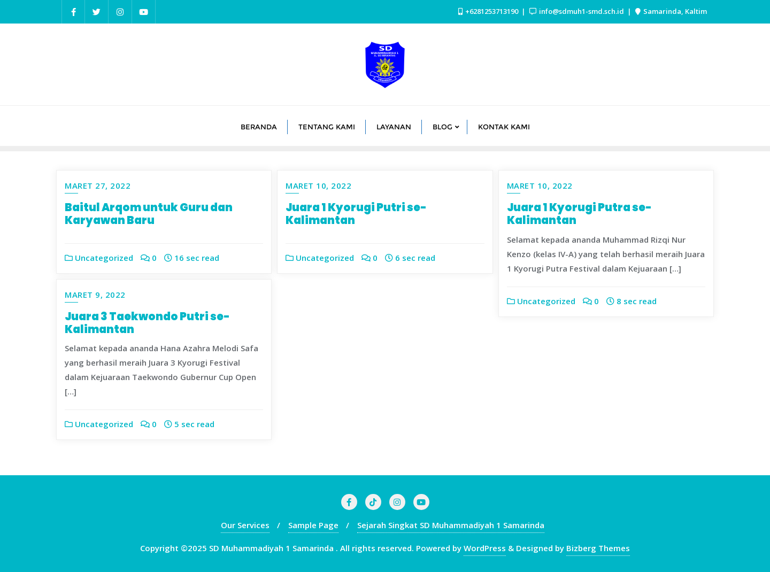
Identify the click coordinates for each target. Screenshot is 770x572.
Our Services (245, 525)
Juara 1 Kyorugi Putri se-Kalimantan (356, 214)
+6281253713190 (489, 11)
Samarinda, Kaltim (671, 11)
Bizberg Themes (598, 548)
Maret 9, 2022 (95, 294)
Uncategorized (99, 257)
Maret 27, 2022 (97, 185)
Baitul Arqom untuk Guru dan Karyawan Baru (149, 214)
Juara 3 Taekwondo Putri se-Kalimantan (147, 323)
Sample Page (313, 525)
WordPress (485, 548)
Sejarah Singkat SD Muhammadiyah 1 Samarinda (450, 525)
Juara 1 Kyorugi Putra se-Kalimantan (579, 214)
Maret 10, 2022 (318, 185)
